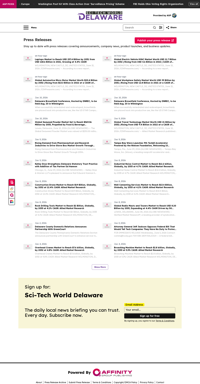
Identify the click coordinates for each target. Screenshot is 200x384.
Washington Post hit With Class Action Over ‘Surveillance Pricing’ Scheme (84, 4)
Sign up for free (150, 315)
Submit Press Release (79, 382)
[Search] (137, 27)
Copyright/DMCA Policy (125, 382)
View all (194, 4)
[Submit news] (12, 182)
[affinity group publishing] (12, 195)
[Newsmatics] (12, 201)
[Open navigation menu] (30, 27)
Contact (160, 382)
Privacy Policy (147, 382)
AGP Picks (8, 4)
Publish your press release (155, 40)
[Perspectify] (12, 189)
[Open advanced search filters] (161, 27)
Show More (100, 267)
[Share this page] (171, 27)
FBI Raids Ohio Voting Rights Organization (161, 4)
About (39, 382)
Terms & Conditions (165, 320)
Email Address (134, 304)
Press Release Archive (55, 382)
